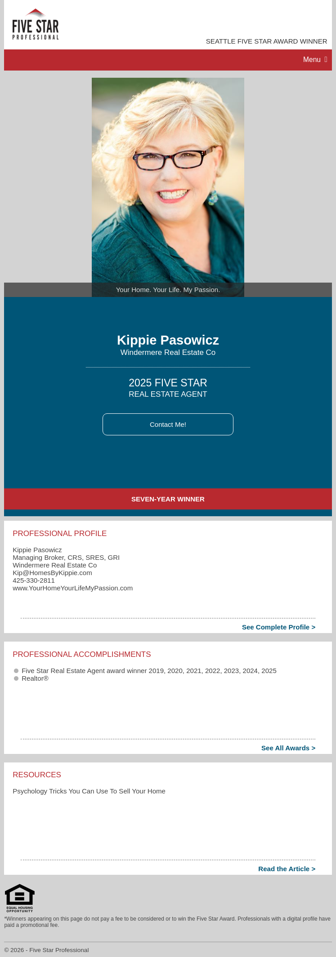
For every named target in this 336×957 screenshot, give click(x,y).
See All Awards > (288, 748)
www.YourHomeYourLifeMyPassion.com (73, 588)
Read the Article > (286, 869)
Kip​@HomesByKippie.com (52, 572)
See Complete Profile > (278, 627)
